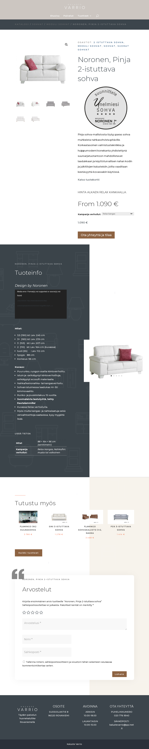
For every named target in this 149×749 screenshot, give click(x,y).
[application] (41, 304)
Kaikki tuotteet (29, 553)
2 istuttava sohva (109, 42)
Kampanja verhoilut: (89, 214)
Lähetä (119, 674)
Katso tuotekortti (88, 179)
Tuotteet (83, 16)
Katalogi (22, 24)
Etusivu (55, 16)
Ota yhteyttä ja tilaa (96, 235)
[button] (66, 44)
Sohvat (37, 24)
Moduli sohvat (58, 24)
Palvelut (68, 16)
